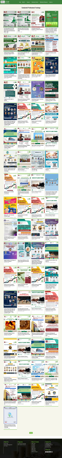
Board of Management (8, 444)
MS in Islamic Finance (22, 444)
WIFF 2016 (33, 449)
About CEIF (6, 443)
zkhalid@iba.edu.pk (49, 444)
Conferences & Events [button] (35, 2)
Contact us (51, 2)
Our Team (6, 445)
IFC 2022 (33, 444)
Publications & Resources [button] (43, 2)
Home (20, 2)
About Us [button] (23, 2)
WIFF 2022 (33, 443)
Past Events (34, 450)
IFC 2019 (33, 447)
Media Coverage (34, 451)
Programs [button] (28, 2)
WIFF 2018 (33, 448)
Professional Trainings (22, 443)
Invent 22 (33, 445)
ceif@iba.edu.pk (48, 443)
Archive (31, 432)
